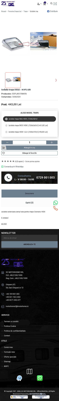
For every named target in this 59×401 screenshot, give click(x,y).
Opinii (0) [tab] (29, 202)
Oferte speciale (10, 357)
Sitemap (7, 361)
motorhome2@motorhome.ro (17, 306)
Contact (7, 336)
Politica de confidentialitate (15, 331)
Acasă (3, 11)
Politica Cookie (10, 326)
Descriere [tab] (29, 193)
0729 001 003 (45, 177)
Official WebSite (42, 391)
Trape (26, 11)
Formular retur (9, 352)
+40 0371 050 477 (13, 300)
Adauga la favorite (19, 153)
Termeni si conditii (11, 321)
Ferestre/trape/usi (14, 11)
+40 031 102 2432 (13, 297)
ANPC (6, 366)
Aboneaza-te (30, 244)
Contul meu (8, 347)
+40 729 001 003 (12, 294)
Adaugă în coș (18, 147)
